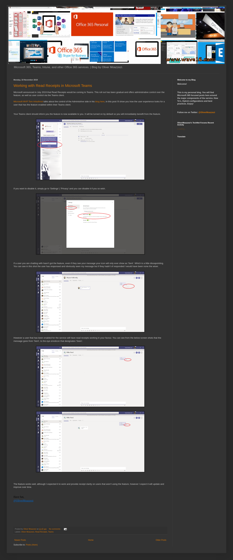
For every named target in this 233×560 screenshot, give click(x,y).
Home (91, 540)
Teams (51, 532)
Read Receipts (41, 532)
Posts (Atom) (31, 545)
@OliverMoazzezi (23, 500)
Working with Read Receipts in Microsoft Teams (53, 86)
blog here (100, 101)
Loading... (181, 129)
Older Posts (161, 540)
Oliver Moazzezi (27, 532)
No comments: (55, 529)
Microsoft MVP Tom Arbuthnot (28, 101)
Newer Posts (20, 540)
